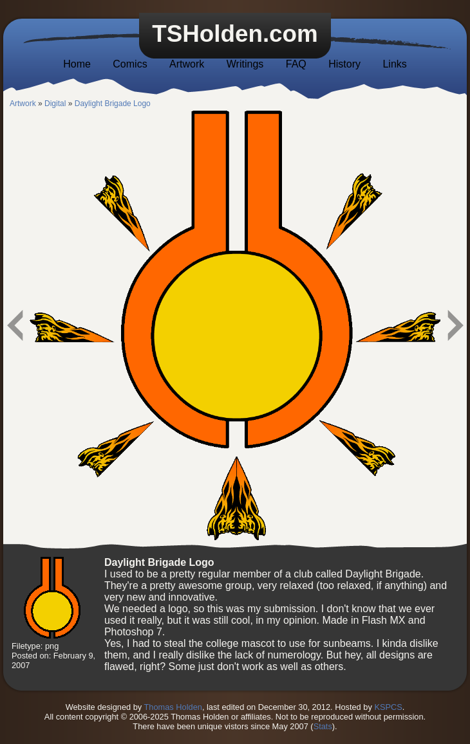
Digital (55, 103)
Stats (323, 726)
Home (77, 64)
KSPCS (388, 707)
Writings (245, 64)
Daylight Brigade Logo (113, 103)
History (344, 64)
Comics (130, 64)
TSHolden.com (235, 34)
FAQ (296, 64)
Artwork (186, 64)
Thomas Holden (173, 707)
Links (394, 64)
